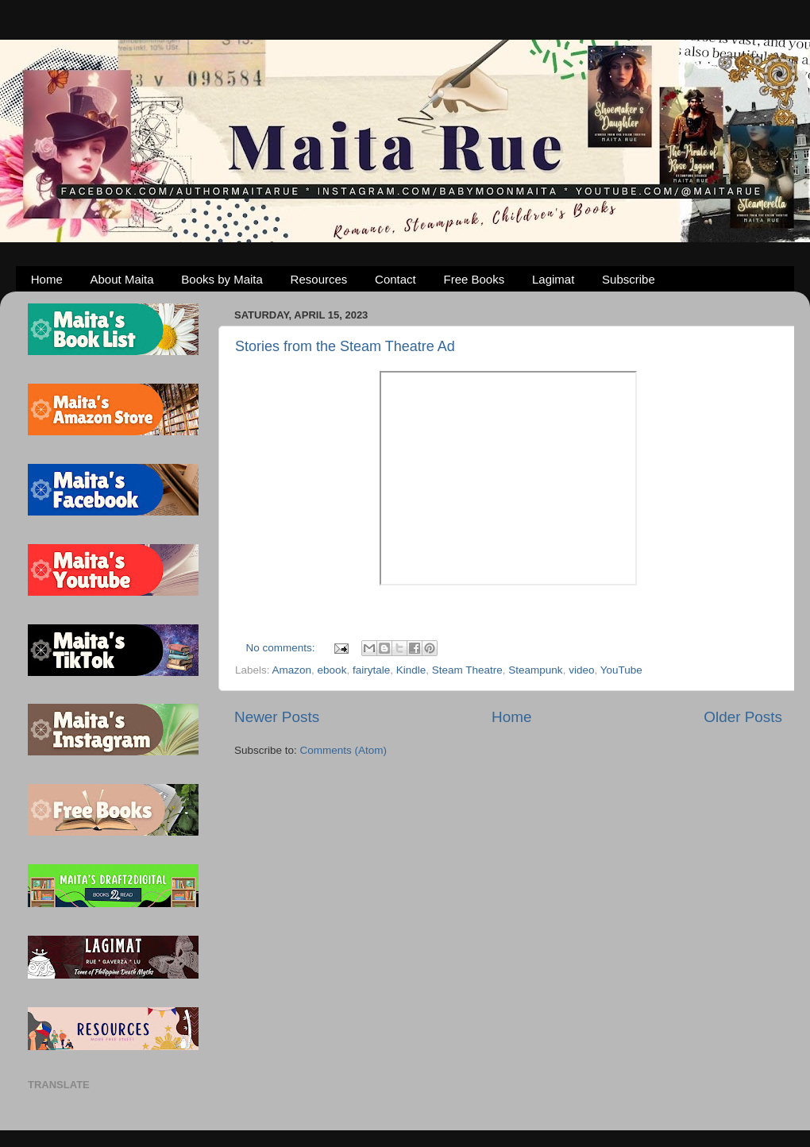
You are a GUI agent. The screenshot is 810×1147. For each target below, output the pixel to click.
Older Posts (743, 717)
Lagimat (553, 279)
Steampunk (535, 670)
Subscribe (628, 279)
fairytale (371, 670)
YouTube (621, 670)
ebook (332, 670)
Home (47, 279)
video (581, 670)
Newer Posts (276, 717)
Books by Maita (222, 279)
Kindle (411, 670)
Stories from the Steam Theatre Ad (345, 346)
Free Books (474, 279)
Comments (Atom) (344, 750)
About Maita (122, 279)
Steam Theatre (467, 670)
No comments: (282, 648)
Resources (319, 279)
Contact (395, 279)
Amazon (292, 670)
